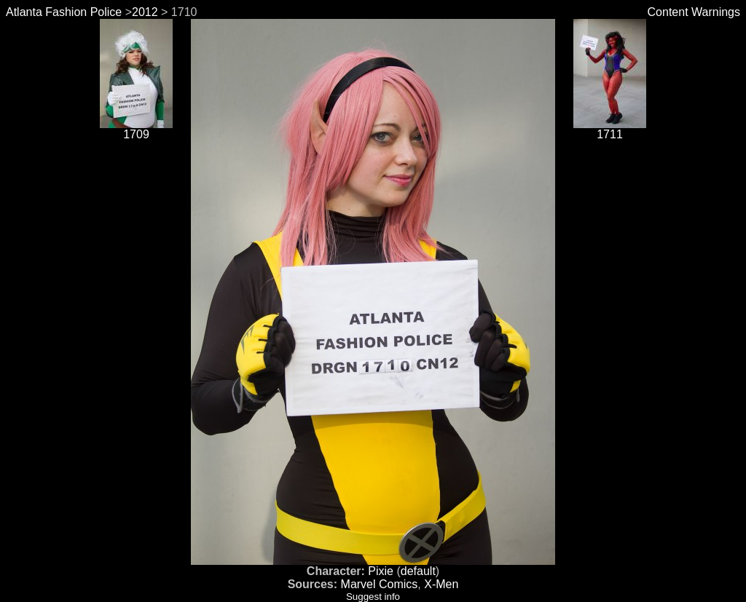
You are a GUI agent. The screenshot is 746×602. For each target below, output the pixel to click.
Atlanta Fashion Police (64, 12)
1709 (136, 129)
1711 (609, 129)
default (418, 571)
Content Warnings (694, 12)
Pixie (380, 571)
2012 (145, 12)
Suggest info (373, 596)
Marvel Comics (379, 584)
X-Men (441, 584)
